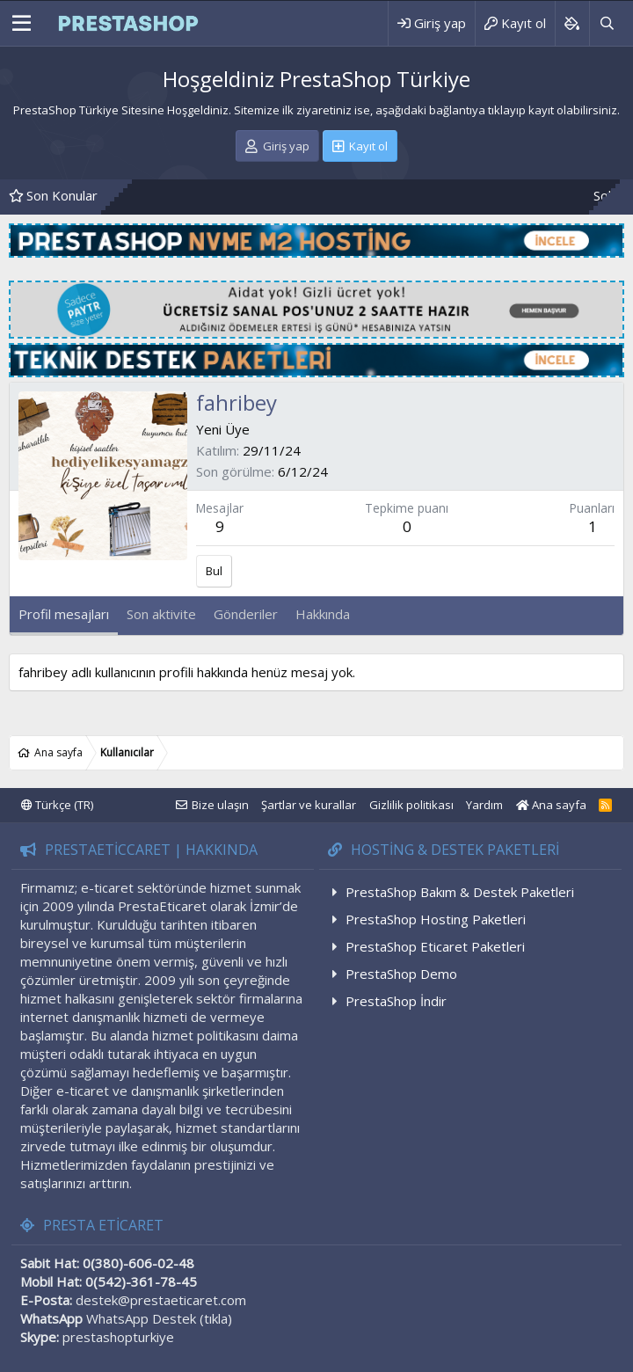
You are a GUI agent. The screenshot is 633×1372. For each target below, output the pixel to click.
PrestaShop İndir (396, 1001)
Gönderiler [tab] (246, 614)
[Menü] (22, 24)
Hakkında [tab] (322, 614)
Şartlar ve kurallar (308, 805)
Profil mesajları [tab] (63, 614)
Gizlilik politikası (411, 805)
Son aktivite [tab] (161, 614)
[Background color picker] (572, 23)
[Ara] (606, 23)
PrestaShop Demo (401, 973)
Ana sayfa (551, 805)
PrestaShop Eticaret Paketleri (435, 946)
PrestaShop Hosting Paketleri (436, 919)
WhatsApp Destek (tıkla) (159, 1318)
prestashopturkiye (118, 1337)
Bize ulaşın (220, 805)
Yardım (484, 805)
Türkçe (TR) (57, 805)
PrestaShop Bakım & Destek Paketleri (460, 892)
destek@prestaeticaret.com (161, 1300)
